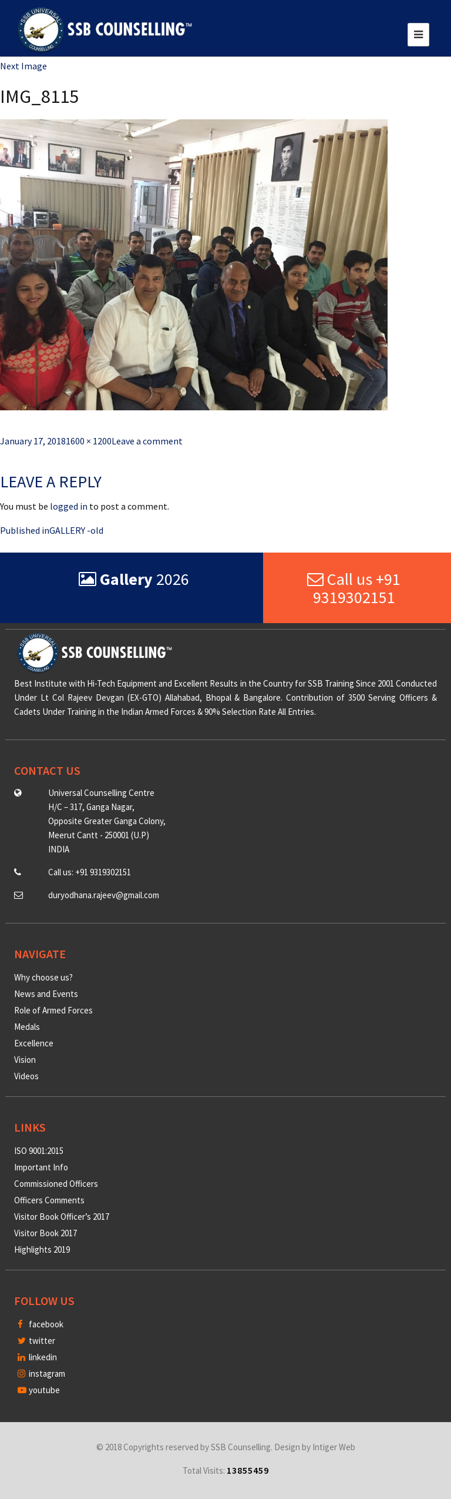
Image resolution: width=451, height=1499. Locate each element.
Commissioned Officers (56, 1183)
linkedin (37, 1357)
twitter (36, 1340)
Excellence (33, 1043)
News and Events (46, 993)
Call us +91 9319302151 (353, 588)
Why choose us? (43, 977)
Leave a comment (147, 441)
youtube (39, 1390)
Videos (26, 1076)
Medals (27, 1026)
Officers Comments (49, 1200)
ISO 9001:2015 (38, 1150)
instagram (41, 1373)
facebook (40, 1324)
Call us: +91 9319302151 (89, 872)
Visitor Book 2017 (45, 1233)
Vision (25, 1059)
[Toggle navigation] (418, 34)
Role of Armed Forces (53, 1010)
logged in (68, 506)
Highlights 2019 (42, 1249)
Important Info (41, 1167)
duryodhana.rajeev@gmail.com (103, 895)
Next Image (23, 66)
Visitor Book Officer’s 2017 (61, 1216)
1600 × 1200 (89, 441)
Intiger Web (333, 1447)
